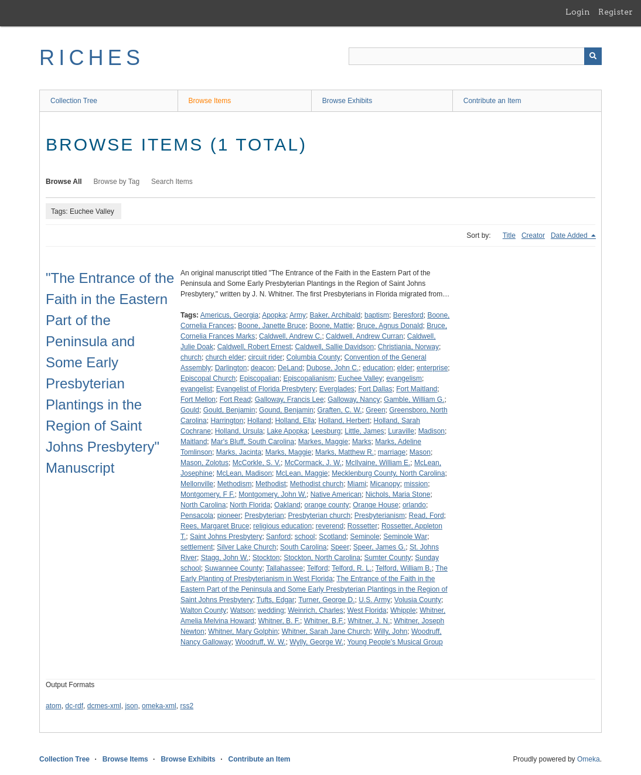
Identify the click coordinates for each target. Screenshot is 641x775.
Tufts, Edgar (276, 600)
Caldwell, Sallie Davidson (334, 347)
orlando (414, 505)
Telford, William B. (404, 568)
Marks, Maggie (288, 452)
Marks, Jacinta (238, 452)
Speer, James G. (379, 547)
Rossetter (362, 526)
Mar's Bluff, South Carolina (252, 442)
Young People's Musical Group (394, 642)
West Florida (366, 610)
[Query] (475, 56)
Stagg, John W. (224, 558)
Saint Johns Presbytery (226, 536)
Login (577, 11)
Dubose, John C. (332, 368)
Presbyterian (264, 515)
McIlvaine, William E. (378, 463)
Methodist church (316, 484)
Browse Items (210, 101)
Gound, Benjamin (286, 410)
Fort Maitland (416, 389)
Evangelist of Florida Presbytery (265, 389)
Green (375, 410)
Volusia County (417, 600)
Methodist (270, 484)
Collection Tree (73, 101)
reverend (329, 526)
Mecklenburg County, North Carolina (388, 473)
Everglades (336, 389)
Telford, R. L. (351, 568)
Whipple (402, 610)
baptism (376, 315)
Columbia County (313, 357)
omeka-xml (159, 706)
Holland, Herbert (344, 420)
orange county (326, 505)
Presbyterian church (319, 515)
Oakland (287, 505)
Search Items (172, 181)
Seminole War (405, 536)
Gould (189, 410)
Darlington (231, 368)
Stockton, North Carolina (322, 558)
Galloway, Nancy (354, 399)
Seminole (365, 536)
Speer (339, 547)
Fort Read (235, 399)
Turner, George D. (326, 600)
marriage (391, 452)
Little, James (364, 431)
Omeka (588, 759)
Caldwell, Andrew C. (290, 336)
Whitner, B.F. (324, 621)
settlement (196, 547)
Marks (361, 442)
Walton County (203, 610)
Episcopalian (259, 378)
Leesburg (326, 431)
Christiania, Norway (408, 347)
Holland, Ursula (239, 431)
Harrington (226, 420)
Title (509, 235)
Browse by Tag (117, 181)
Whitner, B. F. (279, 621)
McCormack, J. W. (313, 463)
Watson (242, 610)
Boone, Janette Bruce (271, 326)
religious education (282, 526)
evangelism (404, 378)
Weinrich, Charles (315, 610)
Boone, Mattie (331, 326)
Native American (336, 494)
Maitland (193, 442)
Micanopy (385, 484)
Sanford (278, 536)
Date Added (570, 235)
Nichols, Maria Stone (398, 494)
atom (54, 706)
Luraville (401, 431)
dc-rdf (74, 706)
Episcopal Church (208, 378)
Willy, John (390, 631)
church (191, 357)
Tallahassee (284, 568)
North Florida (250, 505)
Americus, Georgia (229, 315)
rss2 (186, 706)
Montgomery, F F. (207, 494)
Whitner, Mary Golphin (243, 631)
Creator (533, 235)
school (305, 536)
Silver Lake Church (246, 547)
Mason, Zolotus (204, 463)
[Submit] (593, 56)
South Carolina (303, 547)
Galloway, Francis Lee (289, 399)
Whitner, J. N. (368, 621)
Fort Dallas (376, 389)
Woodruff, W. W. (260, 642)
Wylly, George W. (316, 642)
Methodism (234, 484)
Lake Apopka (287, 431)
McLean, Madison (244, 473)
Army (297, 315)
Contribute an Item (492, 101)
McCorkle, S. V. (257, 463)
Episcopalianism (308, 378)
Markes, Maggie (323, 442)
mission (416, 484)
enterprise (432, 368)
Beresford (408, 315)
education (378, 368)
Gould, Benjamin (229, 410)
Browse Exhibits (347, 101)
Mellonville (196, 484)
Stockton (266, 558)
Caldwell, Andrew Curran (364, 336)
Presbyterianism (379, 515)
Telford (317, 568)
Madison (431, 431)
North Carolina (203, 505)
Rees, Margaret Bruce (214, 526)
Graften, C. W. (340, 410)
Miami (356, 484)
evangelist (196, 389)
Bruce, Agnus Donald (390, 326)
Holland (259, 420)
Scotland (332, 536)
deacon (262, 368)
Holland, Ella (294, 420)
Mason (420, 452)
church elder (225, 357)
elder (405, 368)
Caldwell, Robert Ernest (254, 347)
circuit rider (265, 357)
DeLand (290, 368)
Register (615, 11)
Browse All (64, 181)
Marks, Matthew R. (344, 452)
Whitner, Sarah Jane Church (326, 631)
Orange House (375, 505)
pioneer (229, 515)
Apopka (274, 315)
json (131, 706)
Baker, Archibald (335, 315)
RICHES (91, 58)
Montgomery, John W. (272, 494)
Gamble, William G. (414, 399)
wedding (271, 610)
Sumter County (387, 558)
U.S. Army (374, 600)
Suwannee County (233, 568)
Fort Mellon (198, 399)
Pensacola (196, 515)
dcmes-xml (104, 706)
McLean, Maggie (302, 473)
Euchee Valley (360, 378)
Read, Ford (426, 515)
